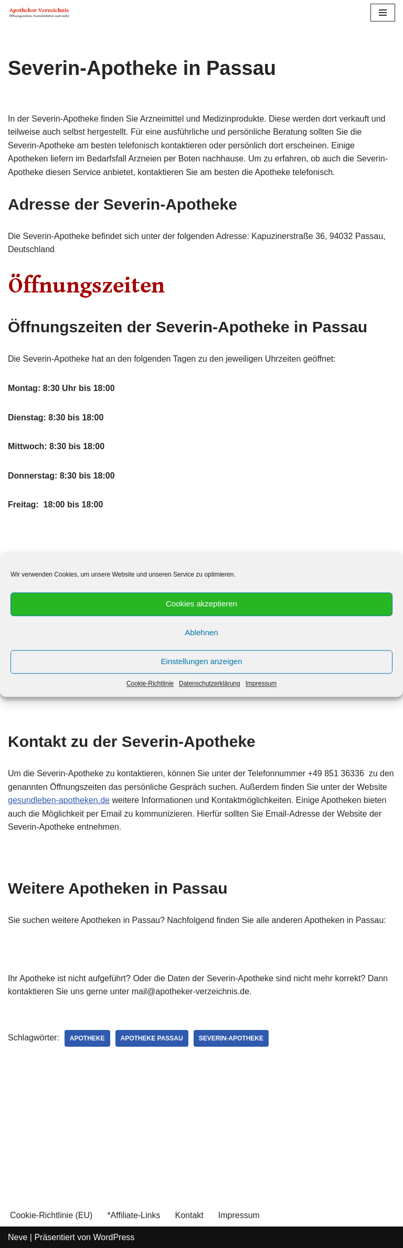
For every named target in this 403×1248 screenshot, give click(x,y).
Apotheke (87, 1038)
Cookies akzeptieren (201, 603)
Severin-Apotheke (231, 1038)
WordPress (113, 1237)
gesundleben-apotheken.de (59, 800)
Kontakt (189, 1215)
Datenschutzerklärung (209, 683)
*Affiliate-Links (133, 1215)
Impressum (261, 683)
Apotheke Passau (152, 1038)
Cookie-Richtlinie (150, 683)
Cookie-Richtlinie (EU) (51, 1215)
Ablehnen (201, 632)
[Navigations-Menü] (382, 12)
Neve (17, 1237)
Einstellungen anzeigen (201, 661)
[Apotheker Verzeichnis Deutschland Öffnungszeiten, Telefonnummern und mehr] (39, 12)
